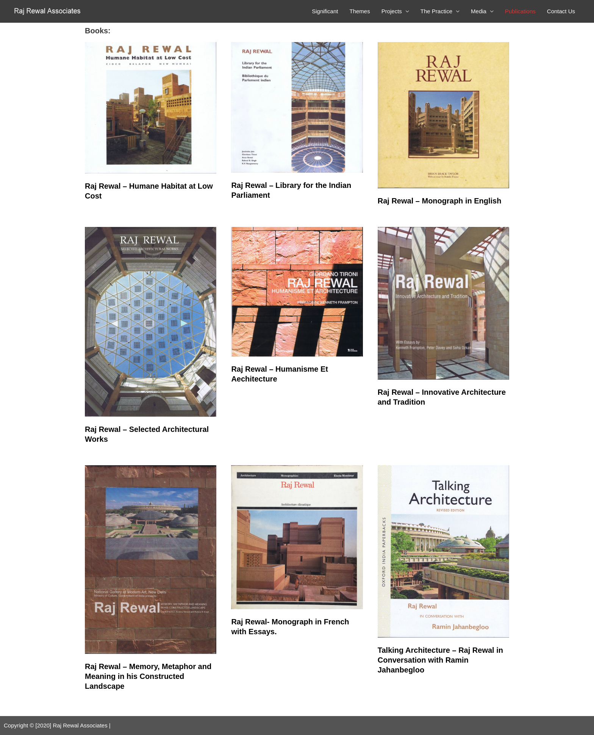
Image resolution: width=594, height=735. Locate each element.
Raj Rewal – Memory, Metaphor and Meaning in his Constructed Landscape (148, 676)
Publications (520, 11)
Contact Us (561, 11)
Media (478, 11)
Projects (391, 11)
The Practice (436, 11)
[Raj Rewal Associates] (48, 11)
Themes (359, 11)
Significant (325, 11)
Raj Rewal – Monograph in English (440, 201)
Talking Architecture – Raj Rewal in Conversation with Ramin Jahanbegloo (440, 660)
